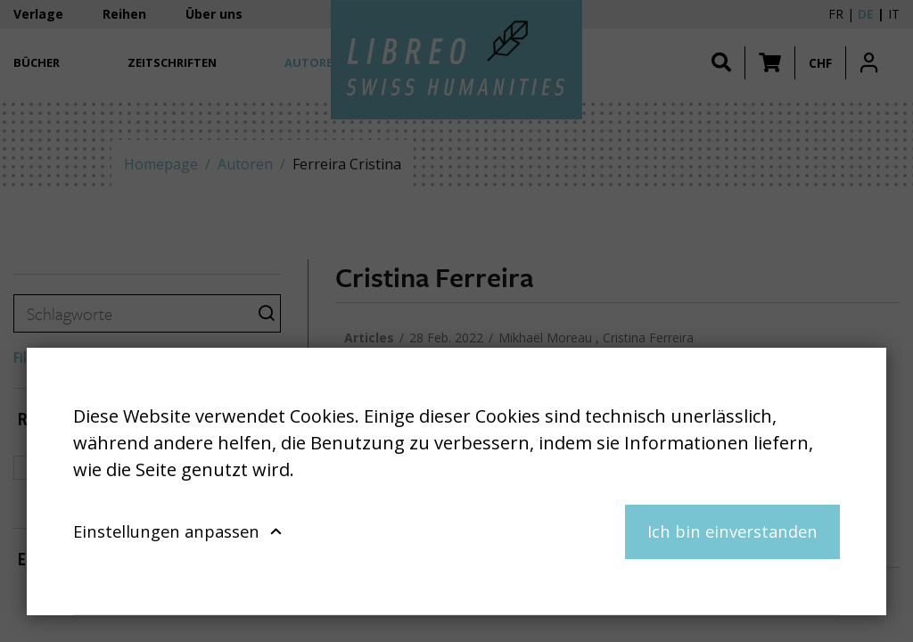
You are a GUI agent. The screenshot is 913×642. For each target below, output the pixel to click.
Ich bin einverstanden (732, 531)
